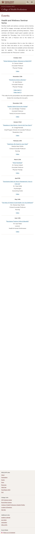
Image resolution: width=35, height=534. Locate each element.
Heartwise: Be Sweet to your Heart (17, 144)
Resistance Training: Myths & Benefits (18, 221)
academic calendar (5, 517)
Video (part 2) (17, 92)
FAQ (2, 492)
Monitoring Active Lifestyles (17, 80)
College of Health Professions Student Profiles (13, 505)
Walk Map (3, 487)
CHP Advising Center (6, 500)
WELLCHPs (4, 525)
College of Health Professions (14, 9)
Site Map (3, 510)
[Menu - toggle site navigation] (32, 2)
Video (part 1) (17, 90)
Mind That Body (17, 163)
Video (17, 71)
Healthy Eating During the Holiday (17, 106)
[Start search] (28, 2)
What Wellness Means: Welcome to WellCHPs (17, 61)
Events (3, 480)
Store (2, 482)
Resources (3, 485)
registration (4, 522)
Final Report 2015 (5, 490)
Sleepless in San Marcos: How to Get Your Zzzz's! (17, 125)
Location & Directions (6, 507)
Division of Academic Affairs (8, 6)
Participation (4, 477)
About (2, 475)
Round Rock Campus (6, 502)
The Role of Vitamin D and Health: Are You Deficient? (17, 203)
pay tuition (4, 520)
